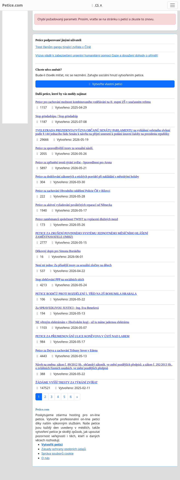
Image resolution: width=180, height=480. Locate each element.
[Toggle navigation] (172, 5)
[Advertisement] (15, 67)
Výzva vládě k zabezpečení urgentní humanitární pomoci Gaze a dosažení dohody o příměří (96, 55)
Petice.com (12, 5)
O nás (45, 458)
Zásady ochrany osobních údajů (63, 449)
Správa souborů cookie (57, 453)
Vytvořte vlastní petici (105, 84)
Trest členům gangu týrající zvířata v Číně (63, 47)
